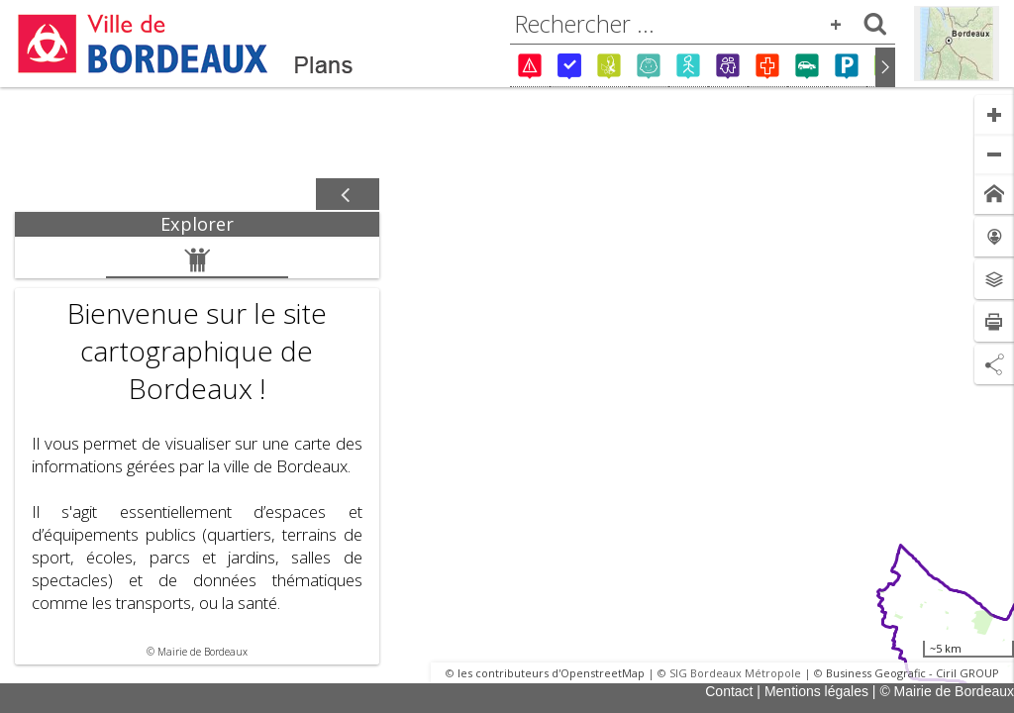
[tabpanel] (197, 450)
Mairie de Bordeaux (202, 652)
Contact (729, 691)
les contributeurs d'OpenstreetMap (551, 672)
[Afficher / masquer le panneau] (347, 195)
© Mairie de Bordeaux (946, 691)
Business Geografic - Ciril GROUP (912, 672)
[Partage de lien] (994, 364)
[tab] (197, 224)
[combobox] (702, 24)
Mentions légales (816, 691)
